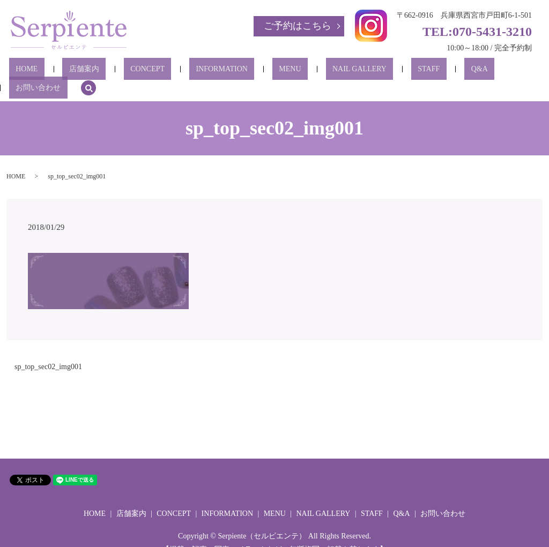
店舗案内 (94, 72)
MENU (260, 72)
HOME (50, 72)
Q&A (409, 72)
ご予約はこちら (297, 25)
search (502, 71)
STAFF (372, 72)
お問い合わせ (458, 72)
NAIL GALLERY (316, 72)
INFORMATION (205, 72)
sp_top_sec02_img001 (48, 351)
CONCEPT (144, 72)
